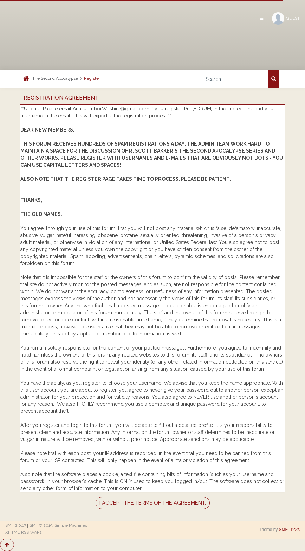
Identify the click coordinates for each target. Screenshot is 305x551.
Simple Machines (70, 525)
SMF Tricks (289, 529)
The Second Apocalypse (55, 78)
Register (92, 78)
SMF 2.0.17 (15, 525)
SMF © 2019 (41, 525)
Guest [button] (286, 18)
